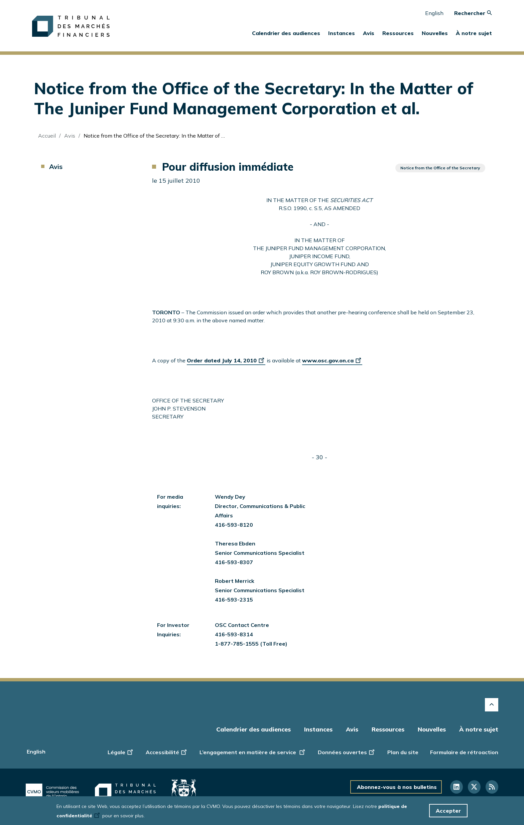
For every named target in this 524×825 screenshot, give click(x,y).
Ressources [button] (398, 33)
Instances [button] (341, 33)
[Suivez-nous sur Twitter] (474, 787)
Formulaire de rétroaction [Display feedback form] (464, 752)
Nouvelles (432, 729)
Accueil (47, 135)
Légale (121, 752)
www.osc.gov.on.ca (332, 360)
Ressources (388, 729)
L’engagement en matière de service (253, 752)
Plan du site (402, 752)
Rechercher (473, 13)
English (434, 13)
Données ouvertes (347, 752)
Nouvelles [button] (435, 33)
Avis (368, 33)
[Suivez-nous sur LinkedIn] (456, 787)
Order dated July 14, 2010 (226, 360)
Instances (318, 729)
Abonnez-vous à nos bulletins (397, 787)
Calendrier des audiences (286, 33)
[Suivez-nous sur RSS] (492, 787)
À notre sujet (478, 729)
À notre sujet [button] (474, 33)
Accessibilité (167, 752)
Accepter (448, 810)
